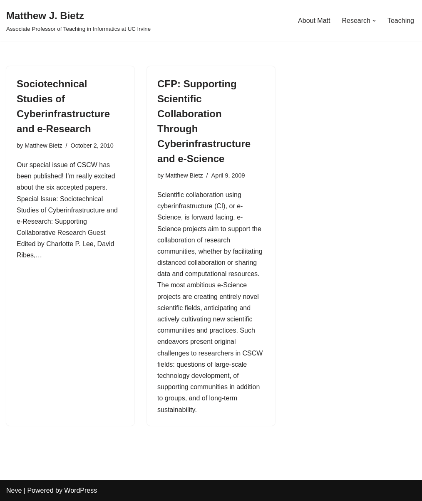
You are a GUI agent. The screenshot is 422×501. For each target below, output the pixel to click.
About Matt (314, 20)
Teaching (400, 20)
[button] (374, 20)
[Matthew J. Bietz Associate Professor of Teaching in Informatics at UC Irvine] (78, 20)
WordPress (80, 490)
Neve (14, 490)
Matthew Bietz (43, 145)
